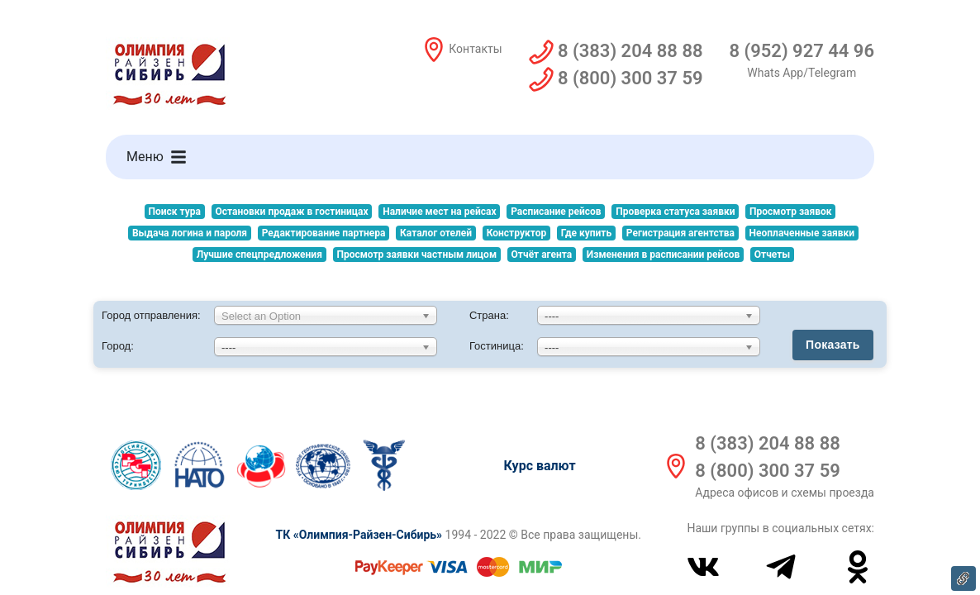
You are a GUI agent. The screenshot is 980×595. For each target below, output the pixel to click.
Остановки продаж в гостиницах (292, 211)
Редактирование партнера (324, 233)
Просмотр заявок (790, 211)
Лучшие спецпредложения (259, 254)
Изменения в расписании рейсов (663, 254)
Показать (833, 344)
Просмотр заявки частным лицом (416, 254)
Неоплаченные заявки (802, 233)
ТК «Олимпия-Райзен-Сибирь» (358, 534)
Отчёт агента (542, 254)
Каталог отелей (436, 233)
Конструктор (516, 233)
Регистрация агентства (680, 233)
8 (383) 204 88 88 (767, 443)
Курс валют (540, 466)
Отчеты (772, 254)
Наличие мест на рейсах (439, 211)
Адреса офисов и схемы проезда (784, 492)
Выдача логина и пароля (189, 233)
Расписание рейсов (556, 211)
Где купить (586, 233)
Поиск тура (174, 211)
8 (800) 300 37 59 (767, 470)
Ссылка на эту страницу (963, 578)
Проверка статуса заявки (675, 211)
